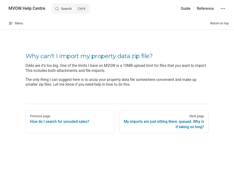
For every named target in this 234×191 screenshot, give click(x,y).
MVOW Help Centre (27, 8)
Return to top (219, 23)
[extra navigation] (223, 8)
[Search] (71, 8)
